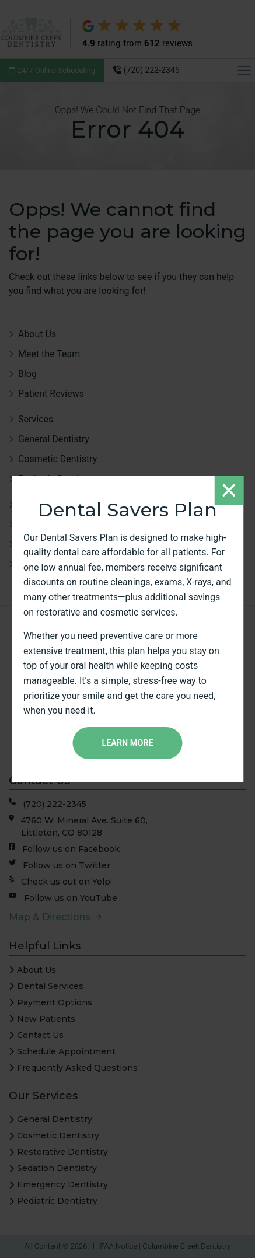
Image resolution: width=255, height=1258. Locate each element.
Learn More (127, 743)
